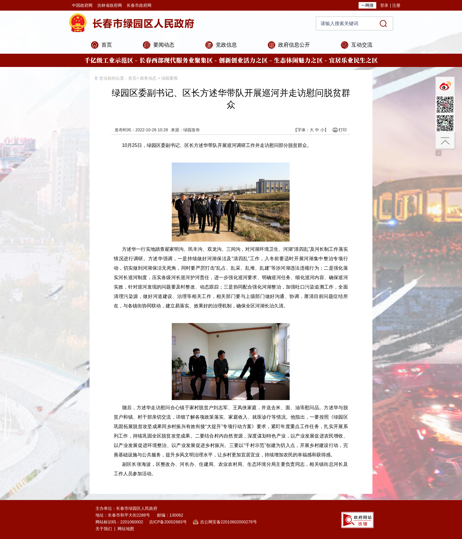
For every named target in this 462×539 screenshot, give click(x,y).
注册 (396, 5)
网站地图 (126, 528)
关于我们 (103, 528)
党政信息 (226, 45)
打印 (343, 129)
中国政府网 (82, 5)
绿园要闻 (169, 78)
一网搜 (367, 5)
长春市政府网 (139, 5)
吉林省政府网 (109, 5)
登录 (384, 5)
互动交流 (361, 45)
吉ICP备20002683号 (168, 522)
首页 (106, 45)
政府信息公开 (294, 45)
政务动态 (148, 78)
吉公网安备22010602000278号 (228, 522)
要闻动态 (163, 45)
